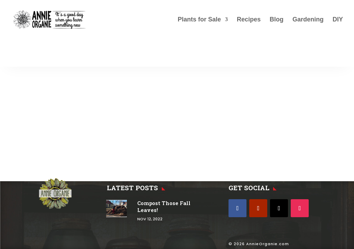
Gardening (308, 20)
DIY (338, 20)
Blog (276, 20)
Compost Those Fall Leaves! (163, 206)
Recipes (249, 20)
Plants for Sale (199, 20)
